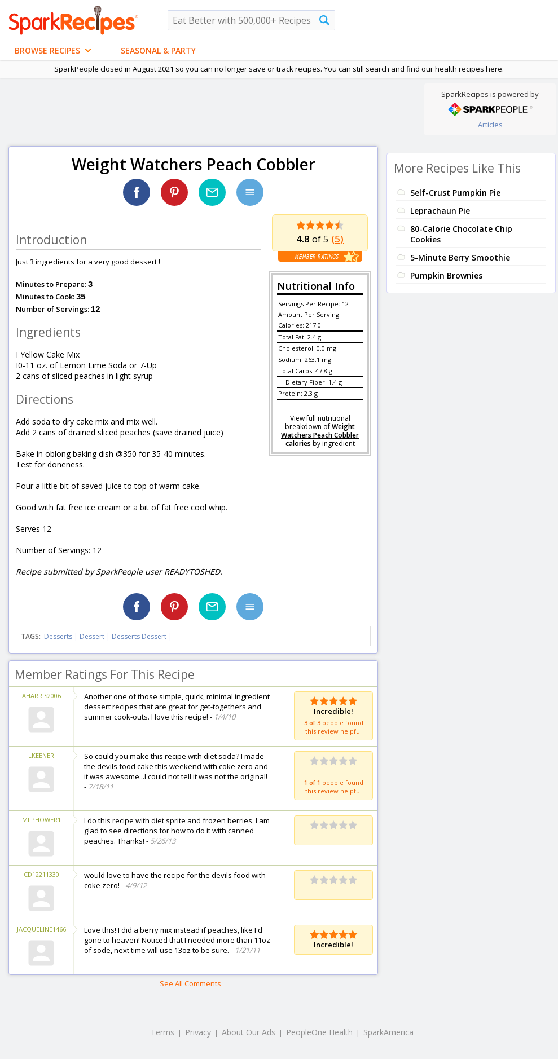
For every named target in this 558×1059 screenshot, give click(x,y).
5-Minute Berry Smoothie (460, 257)
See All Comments (190, 983)
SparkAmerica (388, 1032)
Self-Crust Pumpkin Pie (455, 192)
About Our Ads (248, 1032)
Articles (490, 125)
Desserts (58, 636)
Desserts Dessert (139, 636)
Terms (162, 1032)
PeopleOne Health (319, 1032)
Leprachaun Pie (440, 210)
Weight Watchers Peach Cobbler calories (320, 435)
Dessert (92, 636)
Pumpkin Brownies (446, 275)
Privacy (198, 1032)
